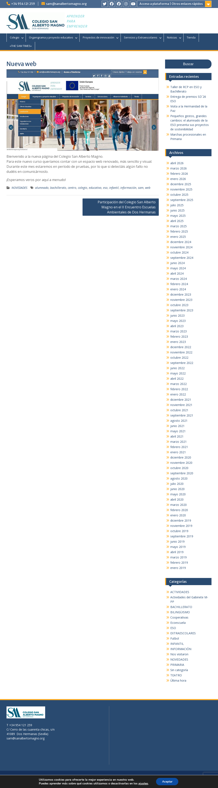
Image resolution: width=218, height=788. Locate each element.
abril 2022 (177, 379)
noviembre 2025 (181, 189)
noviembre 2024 (181, 247)
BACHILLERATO (181, 607)
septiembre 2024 (181, 258)
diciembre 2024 (180, 242)
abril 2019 (177, 552)
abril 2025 (177, 221)
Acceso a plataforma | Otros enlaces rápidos (171, 4)
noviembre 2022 (181, 352)
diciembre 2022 (180, 347)
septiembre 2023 (181, 310)
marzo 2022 (178, 384)
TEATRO (176, 675)
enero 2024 (178, 289)
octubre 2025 (179, 195)
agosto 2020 (179, 478)
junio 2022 (177, 368)
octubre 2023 (179, 305)
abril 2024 (177, 273)
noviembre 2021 (181, 405)
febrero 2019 (179, 563)
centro (72, 188)
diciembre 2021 (180, 400)
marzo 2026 (178, 168)
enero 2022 (178, 394)
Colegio (14, 37)
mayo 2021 (178, 431)
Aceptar (167, 781)
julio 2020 (177, 484)
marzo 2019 (178, 557)
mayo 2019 (178, 547)
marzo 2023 (178, 331)
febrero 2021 (179, 447)
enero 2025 (178, 237)
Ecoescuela (178, 623)
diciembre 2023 (180, 294)
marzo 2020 (178, 505)
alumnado (42, 188)
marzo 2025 (178, 226)
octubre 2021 (179, 410)
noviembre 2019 (181, 526)
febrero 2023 (179, 336)
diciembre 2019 (180, 520)
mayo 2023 (178, 321)
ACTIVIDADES (179, 592)
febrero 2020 (179, 510)
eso (105, 188)
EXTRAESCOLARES (183, 633)
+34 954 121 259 (23, 4)
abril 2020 (177, 499)
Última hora (178, 680)
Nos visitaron (179, 654)
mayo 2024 (178, 268)
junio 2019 (177, 541)
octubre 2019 (179, 531)
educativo (95, 188)
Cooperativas (179, 617)
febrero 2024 (179, 284)
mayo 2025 (178, 216)
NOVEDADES (19, 188)
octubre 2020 (179, 468)
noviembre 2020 (181, 463)
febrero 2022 (179, 389)
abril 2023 (177, 326)
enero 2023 (178, 342)
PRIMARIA (177, 665)
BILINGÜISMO (180, 612)
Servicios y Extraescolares (140, 37)
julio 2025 (177, 205)
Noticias (172, 37)
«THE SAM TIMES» (21, 46)
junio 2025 (177, 210)
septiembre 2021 (181, 415)
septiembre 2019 (181, 536)
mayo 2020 (178, 494)
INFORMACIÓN (180, 649)
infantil (114, 188)
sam (140, 188)
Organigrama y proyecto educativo (51, 37)
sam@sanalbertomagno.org (66, 4)
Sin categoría (179, 670)
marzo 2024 (178, 279)
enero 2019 (178, 568)
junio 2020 (177, 489)
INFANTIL (177, 644)
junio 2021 (177, 426)
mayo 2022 (178, 373)
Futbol (174, 638)
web (147, 188)
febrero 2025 (179, 231)
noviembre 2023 (181, 300)
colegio (82, 188)
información (128, 188)
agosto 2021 (179, 421)
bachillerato (58, 188)
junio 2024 (177, 263)
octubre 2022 (179, 358)
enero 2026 (178, 179)
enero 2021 (178, 452)
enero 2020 (178, 515)
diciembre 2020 (180, 457)
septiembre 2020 (181, 473)
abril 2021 (177, 436)
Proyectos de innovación (98, 37)
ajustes (143, 783)
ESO (173, 628)
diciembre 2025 (180, 184)
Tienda (191, 37)
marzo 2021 (178, 442)
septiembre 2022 (181, 363)
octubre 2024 (179, 252)
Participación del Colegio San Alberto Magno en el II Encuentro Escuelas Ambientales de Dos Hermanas (127, 207)
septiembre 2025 (181, 200)
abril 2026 (177, 163)
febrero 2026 (179, 174)
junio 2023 (177, 315)
